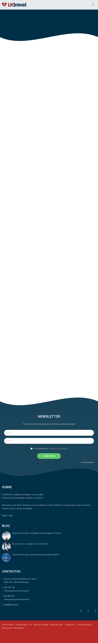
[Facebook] (81, 611)
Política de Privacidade (57, 448)
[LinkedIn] (95, 611)
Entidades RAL (70, 625)
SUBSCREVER (49, 456)
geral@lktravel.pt (11, 605)
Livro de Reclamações (84, 625)
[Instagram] (89, 611)
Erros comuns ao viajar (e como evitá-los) (30, 544)
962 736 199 (9, 587)
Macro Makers (19, 628)
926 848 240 (9, 596)
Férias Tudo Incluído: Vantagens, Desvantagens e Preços (36, 533)
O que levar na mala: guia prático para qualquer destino (35, 554)
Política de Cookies (56, 625)
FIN (30, 625)
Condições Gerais (21, 625)
